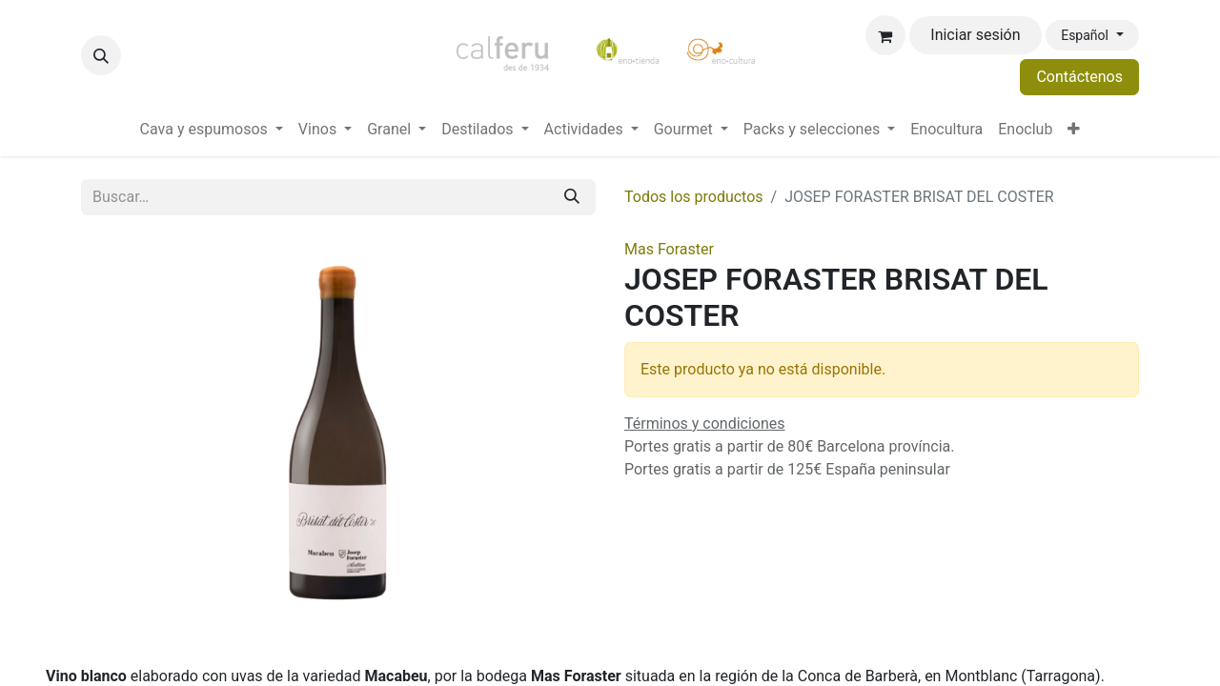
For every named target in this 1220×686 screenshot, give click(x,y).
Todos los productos (693, 197)
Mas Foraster (669, 249)
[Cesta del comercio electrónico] (885, 35)
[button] (101, 55)
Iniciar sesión (975, 35)
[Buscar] (572, 197)
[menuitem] (211, 130)
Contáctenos (1079, 77)
